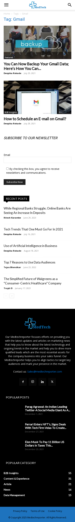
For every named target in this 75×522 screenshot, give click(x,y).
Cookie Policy (55, 511)
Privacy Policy (20, 511)
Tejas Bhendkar (12, 267)
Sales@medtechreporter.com (44, 371)
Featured (9, 57)
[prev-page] (6, 296)
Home (7, 13)
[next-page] (12, 296)
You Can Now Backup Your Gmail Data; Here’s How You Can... (36, 66)
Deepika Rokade (12, 73)
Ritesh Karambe (12, 217)
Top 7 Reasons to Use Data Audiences (29, 262)
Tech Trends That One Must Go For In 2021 (33, 229)
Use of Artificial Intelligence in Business (30, 246)
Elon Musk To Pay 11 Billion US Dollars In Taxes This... (44, 443)
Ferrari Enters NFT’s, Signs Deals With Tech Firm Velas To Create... (45, 425)
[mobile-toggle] (6, 5)
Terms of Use (38, 511)
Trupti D (8, 288)
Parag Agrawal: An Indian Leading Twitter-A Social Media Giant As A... (47, 408)
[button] (70, 5)
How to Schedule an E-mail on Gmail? (35, 118)
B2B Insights (11, 112)
